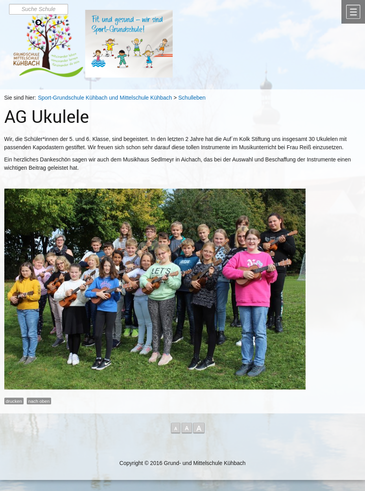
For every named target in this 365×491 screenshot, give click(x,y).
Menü (353, 12)
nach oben (39, 401)
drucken (14, 401)
